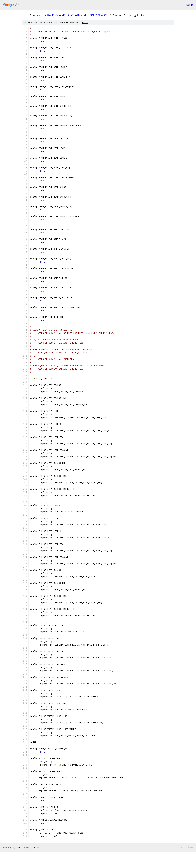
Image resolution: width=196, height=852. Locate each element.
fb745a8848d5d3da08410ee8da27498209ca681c (78, 15)
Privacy (27, 847)
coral (25, 15)
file (85, 22)
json (190, 847)
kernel (119, 15)
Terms (35, 847)
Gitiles (19, 847)
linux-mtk (38, 15)
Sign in (189, 4)
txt (183, 847)
